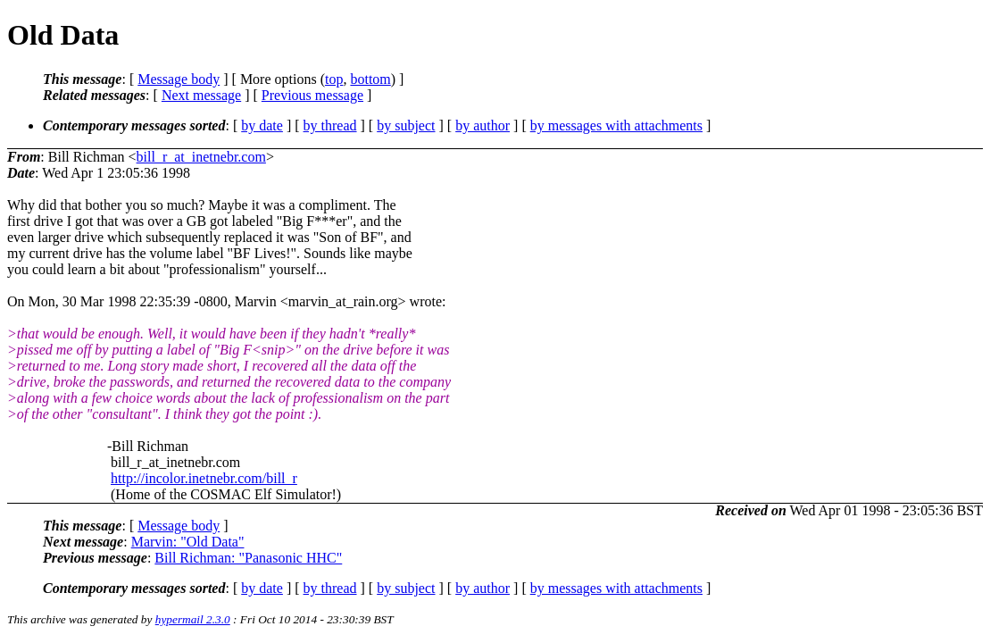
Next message (201, 95)
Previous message (312, 95)
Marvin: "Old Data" (188, 541)
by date (262, 125)
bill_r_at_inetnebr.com (201, 156)
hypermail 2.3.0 (192, 619)
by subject (406, 125)
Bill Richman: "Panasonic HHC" (248, 557)
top (334, 79)
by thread (330, 125)
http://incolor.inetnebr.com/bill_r (204, 478)
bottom (370, 79)
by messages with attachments (616, 125)
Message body (178, 79)
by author (482, 125)
